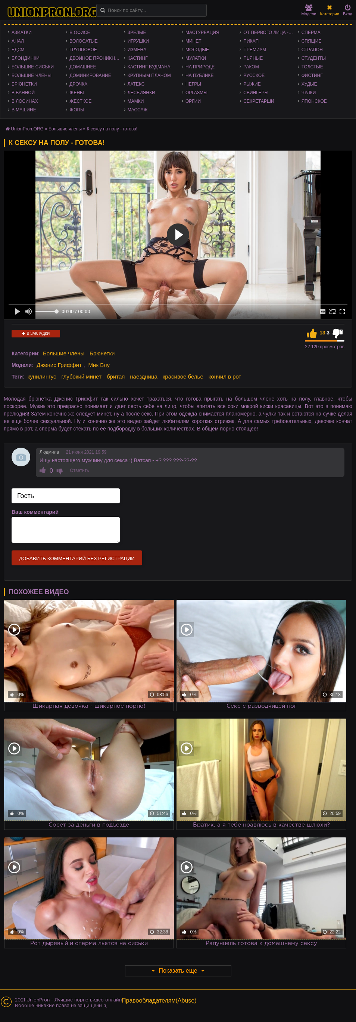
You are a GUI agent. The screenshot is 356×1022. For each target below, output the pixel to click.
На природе (200, 67)
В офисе (79, 32)
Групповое (83, 49)
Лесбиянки (141, 92)
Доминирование (90, 75)
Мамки (136, 101)
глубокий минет (81, 376)
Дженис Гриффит (59, 365)
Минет (193, 41)
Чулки (309, 92)
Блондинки (26, 58)
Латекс (136, 84)
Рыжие (251, 84)
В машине (24, 109)
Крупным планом (149, 75)
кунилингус (42, 376)
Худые (309, 84)
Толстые (312, 67)
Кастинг (138, 58)
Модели (309, 10)
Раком (251, 67)
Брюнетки (24, 84)
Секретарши (258, 101)
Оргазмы (196, 92)
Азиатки (22, 32)
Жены (76, 92)
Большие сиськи (33, 67)
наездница (143, 376)
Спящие (312, 41)
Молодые (197, 49)
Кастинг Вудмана (149, 67)
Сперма (311, 32)
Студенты (314, 58)
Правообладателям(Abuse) (159, 1000)
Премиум (254, 49)
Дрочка (78, 84)
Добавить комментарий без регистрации (77, 558)
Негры (193, 84)
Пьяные (253, 58)
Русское (254, 75)
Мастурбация (202, 32)
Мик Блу (99, 365)
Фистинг (312, 75)
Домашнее (82, 67)
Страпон (312, 49)
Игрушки (138, 41)
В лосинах (25, 101)
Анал (18, 41)
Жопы (76, 109)
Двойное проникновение (96, 58)
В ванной (23, 92)
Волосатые (83, 41)
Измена (137, 49)
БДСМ (18, 49)
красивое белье (183, 376)
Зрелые (137, 32)
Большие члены (31, 75)
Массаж (138, 109)
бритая (116, 376)
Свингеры (255, 92)
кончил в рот (225, 376)
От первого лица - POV (270, 32)
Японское (314, 101)
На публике (199, 75)
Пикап (251, 41)
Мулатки (195, 58)
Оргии (193, 101)
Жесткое (80, 101)
